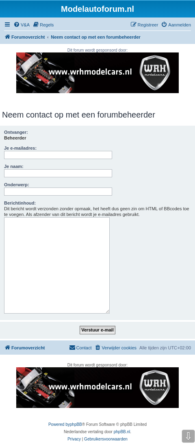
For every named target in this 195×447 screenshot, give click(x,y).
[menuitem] (21, 25)
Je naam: (14, 166)
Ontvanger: (16, 132)
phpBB (76, 424)
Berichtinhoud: (20, 203)
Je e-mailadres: (20, 148)
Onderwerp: (16, 184)
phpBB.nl (122, 432)
